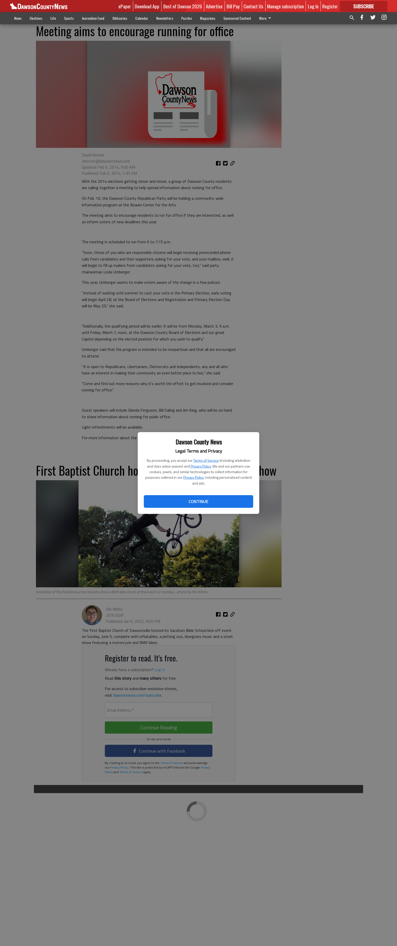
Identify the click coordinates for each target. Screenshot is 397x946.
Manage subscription (285, 6)
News (18, 18)
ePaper (124, 6)
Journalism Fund (93, 18)
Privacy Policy (201, 466)
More (266, 18)
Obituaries (119, 18)
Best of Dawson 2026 (182, 6)
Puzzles (186, 18)
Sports (69, 18)
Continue (198, 501)
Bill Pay (233, 6)
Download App (147, 6)
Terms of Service (206, 460)
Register (330, 6)
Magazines (207, 18)
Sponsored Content (237, 18)
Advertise (214, 6)
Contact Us (253, 6)
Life (53, 18)
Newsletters (164, 18)
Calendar (141, 18)
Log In (313, 6)
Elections (36, 18)
